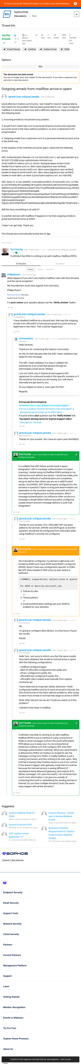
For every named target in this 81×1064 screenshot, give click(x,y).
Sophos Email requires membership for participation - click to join (40, 1059)
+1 (26, 35)
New (76, 14)
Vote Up (8, 308)
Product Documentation (60, 408)
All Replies (21, 263)
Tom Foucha (16, 249)
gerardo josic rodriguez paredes (23, 96)
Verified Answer (6, 37)
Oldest (30, 269)
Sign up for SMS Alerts (51, 412)
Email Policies (13, 49)
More (34, 16)
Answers (60, 263)
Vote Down (12, 308)
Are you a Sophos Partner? (32, 408)
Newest (50, 269)
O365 (66, 49)
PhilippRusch (14, 274)
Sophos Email (50, 49)
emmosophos (26, 338)
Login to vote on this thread (15, 38)
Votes (40, 269)
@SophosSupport (29, 412)
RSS (40, 66)
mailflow (32, 49)
